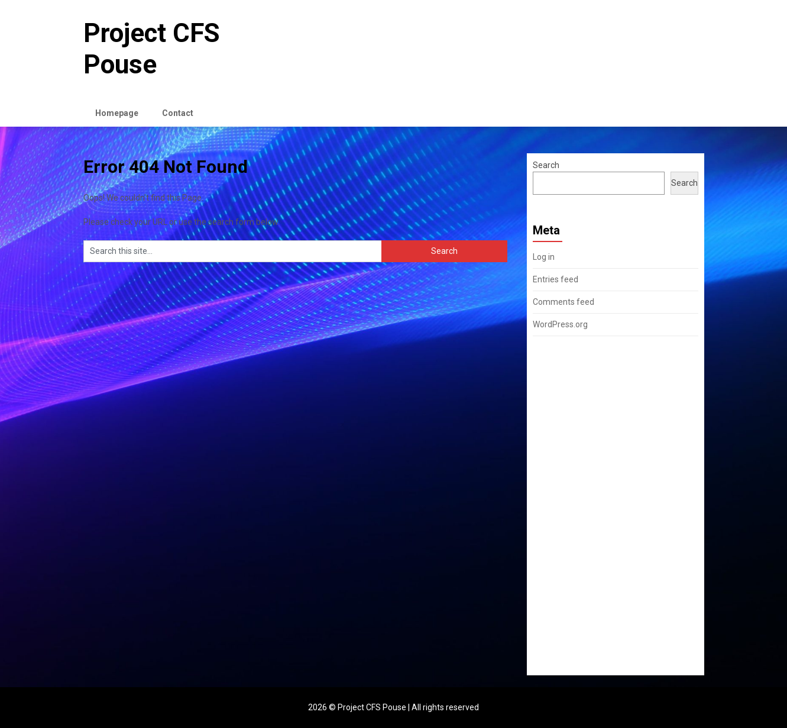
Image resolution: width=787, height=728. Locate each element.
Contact (177, 113)
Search (546, 165)
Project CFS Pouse (151, 49)
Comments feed (563, 302)
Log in (544, 257)
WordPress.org (560, 324)
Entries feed (555, 279)
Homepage (116, 113)
